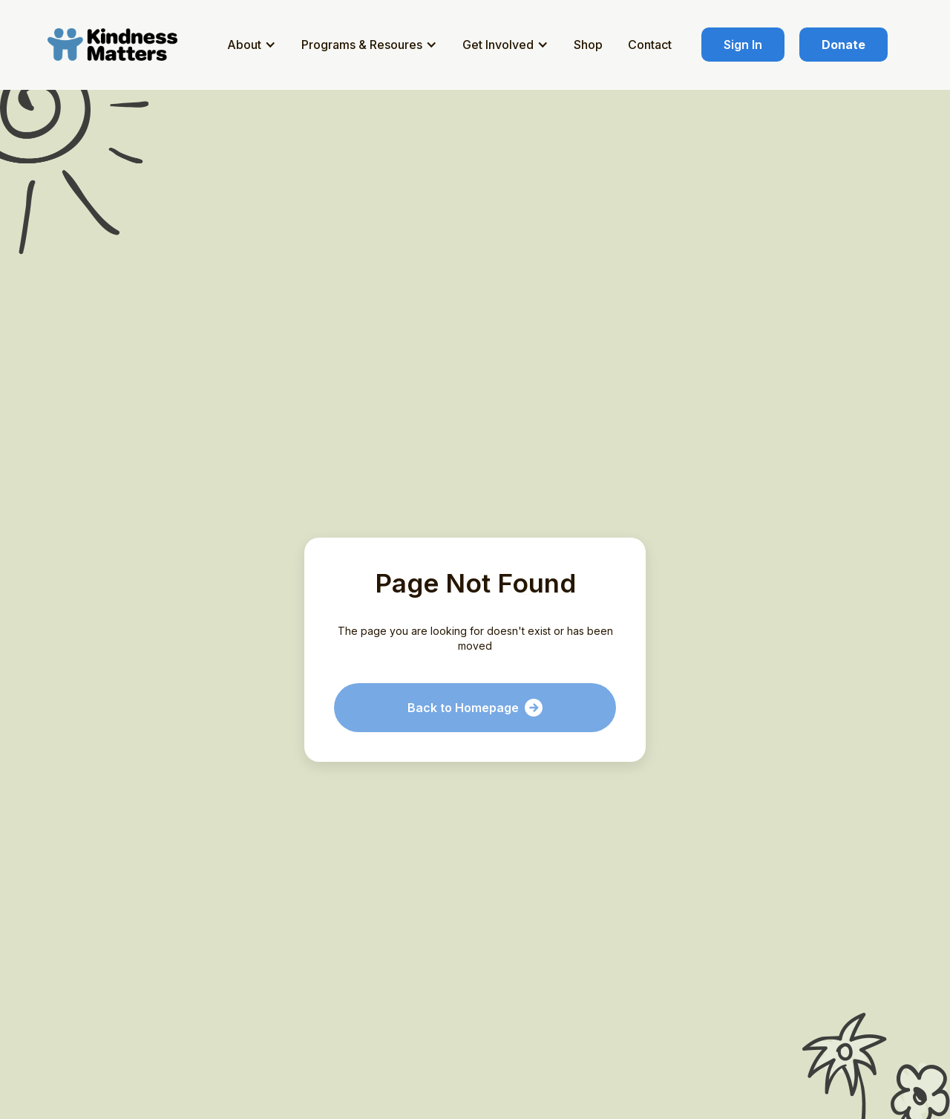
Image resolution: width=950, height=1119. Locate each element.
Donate (843, 44)
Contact (650, 44)
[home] (115, 44)
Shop (588, 44)
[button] (254, 44)
